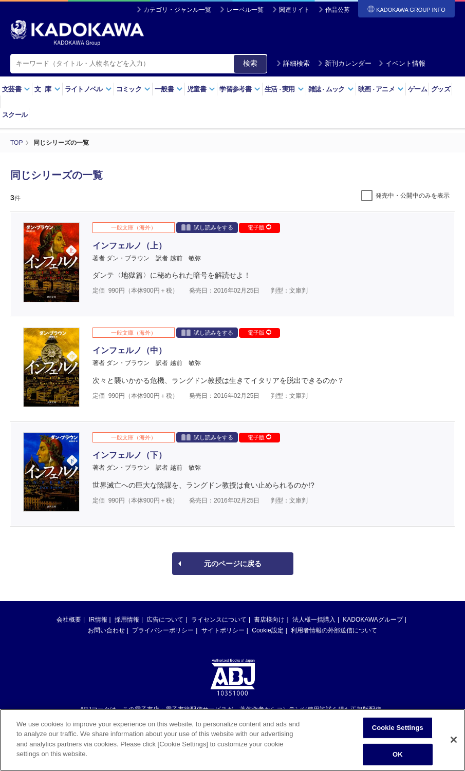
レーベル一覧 (245, 9)
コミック (133, 89)
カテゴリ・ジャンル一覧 (177, 9)
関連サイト (294, 9)
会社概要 (69, 619)
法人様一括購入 (314, 619)
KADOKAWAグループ (372, 619)
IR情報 (98, 619)
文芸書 (16, 89)
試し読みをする (207, 227)
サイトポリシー (223, 630)
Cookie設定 (267, 630)
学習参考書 (240, 89)
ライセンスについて (219, 619)
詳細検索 (293, 63)
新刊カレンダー (344, 63)
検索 (250, 63)
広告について (164, 619)
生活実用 (284, 89)
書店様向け (269, 619)
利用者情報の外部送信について (334, 630)
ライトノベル (88, 89)
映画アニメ (381, 89)
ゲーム (417, 89)
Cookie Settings (397, 732)
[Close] (453, 744)
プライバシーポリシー (163, 630)
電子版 (259, 227)
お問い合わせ (106, 630)
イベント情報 (401, 63)
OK (398, 758)
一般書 (169, 89)
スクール (14, 115)
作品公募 (337, 9)
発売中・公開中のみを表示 (413, 195)
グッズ (440, 89)
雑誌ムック (331, 89)
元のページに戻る (233, 564)
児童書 (201, 89)
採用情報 (127, 619)
